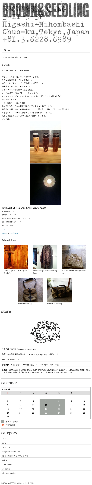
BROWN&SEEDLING (10, 483)
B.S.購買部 (6, 469)
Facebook (13, 233)
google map (42, 354)
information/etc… (9, 473)
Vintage (5, 460)
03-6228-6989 (13, 359)
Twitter (5, 233)
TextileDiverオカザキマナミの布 (15, 456)
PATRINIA (6, 447)
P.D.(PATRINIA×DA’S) (11, 451)
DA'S (4, 438)
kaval (4, 443)
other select (9, 70)
